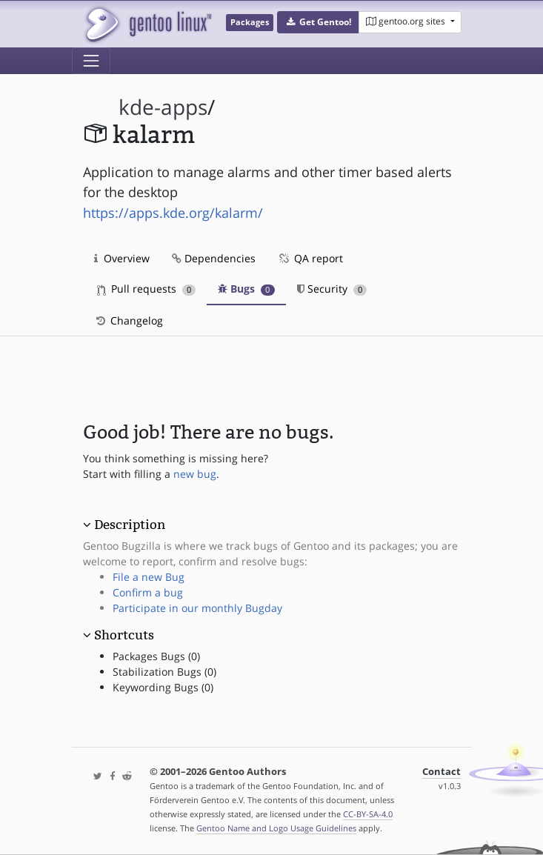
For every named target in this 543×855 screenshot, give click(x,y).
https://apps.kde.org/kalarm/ (173, 213)
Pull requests (146, 289)
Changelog (128, 320)
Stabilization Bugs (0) (164, 672)
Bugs (246, 289)
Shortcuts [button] (124, 635)
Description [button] (129, 524)
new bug (194, 474)
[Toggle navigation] (91, 60)
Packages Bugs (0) (156, 656)
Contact (441, 771)
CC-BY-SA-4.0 (368, 813)
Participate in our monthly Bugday (197, 608)
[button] (318, 22)
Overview (122, 258)
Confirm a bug (148, 592)
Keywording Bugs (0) (163, 687)
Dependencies (214, 258)
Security (332, 289)
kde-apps (163, 107)
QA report (310, 258)
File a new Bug (148, 577)
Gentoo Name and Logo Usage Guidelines (276, 828)
